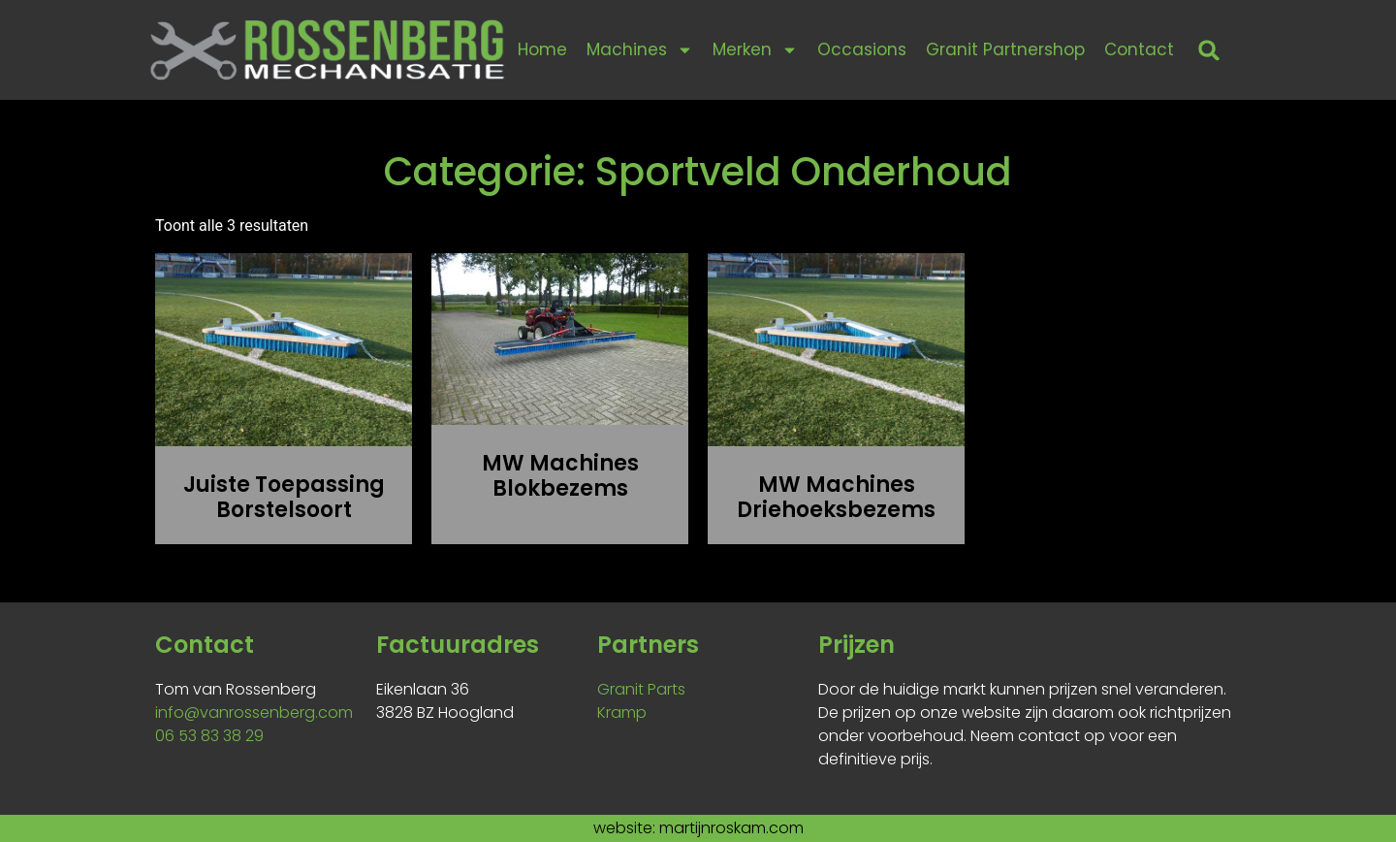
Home (542, 49)
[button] (1209, 50)
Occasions (861, 49)
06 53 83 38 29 (209, 736)
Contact (1139, 49)
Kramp (622, 712)
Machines (640, 50)
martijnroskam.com (731, 828)
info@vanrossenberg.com (254, 712)
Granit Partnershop (1005, 49)
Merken (755, 50)
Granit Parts (641, 689)
